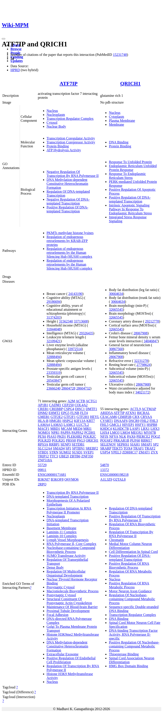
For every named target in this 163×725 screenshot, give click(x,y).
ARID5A (106, 413)
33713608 (81, 321)
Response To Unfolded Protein (130, 162)
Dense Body (55, 567)
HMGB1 (55, 421)
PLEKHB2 (74, 436)
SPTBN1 (78, 448)
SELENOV (108, 444)
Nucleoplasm (56, 114)
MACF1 (43, 428)
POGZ (155, 436)
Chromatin (116, 540)
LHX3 (155, 428)
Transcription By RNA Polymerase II (73, 492)
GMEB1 (44, 417)
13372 (104, 470)
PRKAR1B (121, 440)
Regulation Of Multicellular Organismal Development (66, 573)
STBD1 (43, 452)
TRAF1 (138, 448)
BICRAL (143, 413)
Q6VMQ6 (71, 479)
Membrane (116, 124)
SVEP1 (88, 452)
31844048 (54, 329)
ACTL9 (135, 409)
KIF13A (79, 421)
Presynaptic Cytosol (61, 587)
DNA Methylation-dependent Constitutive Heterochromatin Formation (67, 183)
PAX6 (131, 436)
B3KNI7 (44, 479)
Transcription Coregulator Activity (71, 138)
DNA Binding (118, 142)
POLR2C (89, 436)
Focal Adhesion (57, 615)
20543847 (54, 380)
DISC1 (80, 409)
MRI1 (87, 428)
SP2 (156, 444)
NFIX (104, 436)
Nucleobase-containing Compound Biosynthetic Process (71, 550)
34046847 (151, 341)
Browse (15, 49)
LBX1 (145, 428)
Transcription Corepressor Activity (71, 142)
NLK (122, 436)
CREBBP (56, 409)
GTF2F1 (70, 417)
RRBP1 (54, 444)
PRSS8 (71, 440)
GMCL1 (115, 425)
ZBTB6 (75, 456)
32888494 (54, 357)
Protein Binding (58, 146)
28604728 (68, 388)
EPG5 (65, 413)
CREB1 (43, 409)
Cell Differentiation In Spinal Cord (133, 552)
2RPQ (42, 484)
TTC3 (54, 456)
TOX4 (127, 448)
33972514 (75, 349)
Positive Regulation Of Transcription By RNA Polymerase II (134, 518)
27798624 (144, 365)
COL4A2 (81, 405)
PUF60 (135, 440)
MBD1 (55, 428)
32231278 (141, 361)
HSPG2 (67, 421)
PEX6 (42, 436)
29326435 (86, 333)
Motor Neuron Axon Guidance (130, 591)
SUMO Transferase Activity (66, 555)
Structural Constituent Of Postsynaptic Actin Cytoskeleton (69, 601)
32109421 (54, 341)
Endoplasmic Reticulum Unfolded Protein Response (133, 168)
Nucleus (52, 111)
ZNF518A (45, 460)
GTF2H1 (82, 417)
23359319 (54, 372)
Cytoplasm (116, 116)
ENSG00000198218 (114, 474)
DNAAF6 (121, 421)
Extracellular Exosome (62, 654)
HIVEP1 (128, 425)
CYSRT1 (106, 421)
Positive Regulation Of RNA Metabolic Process (129, 585)
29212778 (152, 321)
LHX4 (104, 432)
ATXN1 (130, 413)
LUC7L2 (82, 425)
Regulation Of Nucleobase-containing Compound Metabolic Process (132, 599)
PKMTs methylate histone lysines (70, 233)
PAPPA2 (77, 432)
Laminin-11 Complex (62, 532)
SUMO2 (65, 452)
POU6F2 (106, 440)
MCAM (66, 428)
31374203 (54, 317)
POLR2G (58, 440)
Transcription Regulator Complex (70, 118)
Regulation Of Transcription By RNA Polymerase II (131, 534)
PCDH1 (89, 432)
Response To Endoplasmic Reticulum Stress (127, 176)
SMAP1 (146, 444)
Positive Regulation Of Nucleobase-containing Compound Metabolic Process (134, 646)
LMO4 (125, 432)
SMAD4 (59, 448)
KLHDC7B (121, 428)
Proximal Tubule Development (68, 611)
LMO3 (115, 432)
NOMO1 (44, 432)
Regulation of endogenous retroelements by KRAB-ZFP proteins (67, 241)
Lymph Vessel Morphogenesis (68, 540)
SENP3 (66, 444)
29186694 (54, 301)
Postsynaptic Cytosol (61, 595)
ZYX (154, 452)
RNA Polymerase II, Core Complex (71, 544)
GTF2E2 (56, 417)
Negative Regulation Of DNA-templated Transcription (68, 201)
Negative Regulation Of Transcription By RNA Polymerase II (73, 174)
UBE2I (64, 456)
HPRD (15, 70)
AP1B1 (43, 405)
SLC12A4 (45, 448)
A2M (71, 401)
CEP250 (68, 405)
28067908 (140, 333)
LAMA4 (44, 425)
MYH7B (150, 432)
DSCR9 (133, 421)
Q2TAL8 (119, 479)
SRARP (105, 448)
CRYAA (146, 417)
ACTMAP (149, 409)
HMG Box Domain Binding (128, 666)
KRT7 (90, 421)
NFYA (113, 436)
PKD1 (61, 436)
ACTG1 (91, 401)
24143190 (75, 294)
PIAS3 (51, 436)
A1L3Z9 (106, 479)
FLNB (74, 413)
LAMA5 (57, 425)
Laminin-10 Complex (62, 536)
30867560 (116, 349)
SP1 (68, 448)
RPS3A (43, 444)
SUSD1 (77, 452)
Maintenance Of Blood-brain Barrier (72, 607)
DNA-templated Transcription (67, 496)
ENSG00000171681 (52, 474)
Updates (16, 61)
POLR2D (44, 440)
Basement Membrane (61, 528)
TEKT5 (117, 448)
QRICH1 (130, 83)
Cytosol (52, 122)
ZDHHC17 (130, 452)
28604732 (83, 388)
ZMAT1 (144, 452)
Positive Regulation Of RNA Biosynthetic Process (129, 565)
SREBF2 (92, 448)
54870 (104, 465)
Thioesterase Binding (124, 654)
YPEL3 (116, 452)
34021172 (142, 392)
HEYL (94, 417)
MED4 (77, 428)
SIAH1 (135, 444)
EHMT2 (54, 413)
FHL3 (153, 421)
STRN (53, 452)
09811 (42, 470)
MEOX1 (137, 432)
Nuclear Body (56, 126)
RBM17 (146, 440)
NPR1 (55, 432)
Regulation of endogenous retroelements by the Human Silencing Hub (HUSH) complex (69, 252)
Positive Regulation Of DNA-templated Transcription (67, 209)
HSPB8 (152, 425)
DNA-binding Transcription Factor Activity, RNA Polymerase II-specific (133, 634)
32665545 (116, 309)
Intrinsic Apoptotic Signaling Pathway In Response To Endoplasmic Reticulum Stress (130, 209)
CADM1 (55, 405)
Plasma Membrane (122, 120)
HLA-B (43, 421)
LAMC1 (69, 425)
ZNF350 (87, 456)
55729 (42, 465)
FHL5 (104, 425)
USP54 (105, 452)
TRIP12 (43, 456)
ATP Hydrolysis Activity (64, 150)
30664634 (116, 294)
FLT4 (84, 413)
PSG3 (81, 440)
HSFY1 (140, 425)
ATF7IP (69, 83)
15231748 (120, 54)
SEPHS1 (123, 444)
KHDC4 (106, 428)
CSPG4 (69, 409)
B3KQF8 (57, 479)
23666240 (54, 388)
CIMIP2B (125, 417)
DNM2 (43, 413)
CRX (136, 417)
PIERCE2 (143, 436)
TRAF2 (150, 448)
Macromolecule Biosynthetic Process (73, 591)
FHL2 (144, 421)
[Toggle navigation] (3, 38)
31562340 (66, 321)
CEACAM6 (108, 417)
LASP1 (135, 428)
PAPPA (66, 432)
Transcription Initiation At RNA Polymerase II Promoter (69, 510)
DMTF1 (91, 409)
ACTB (80, 401)
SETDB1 (78, 444)
